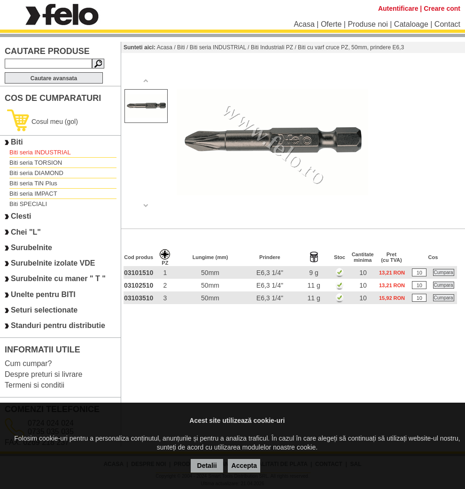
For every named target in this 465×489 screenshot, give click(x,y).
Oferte (331, 24)
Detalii (207, 465)
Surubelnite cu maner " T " (58, 279)
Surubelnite (31, 248)
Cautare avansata (54, 78)
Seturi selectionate (44, 310)
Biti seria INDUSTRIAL (40, 152)
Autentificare (398, 8)
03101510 (138, 272)
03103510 (138, 298)
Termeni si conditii (34, 385)
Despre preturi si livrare (43, 374)
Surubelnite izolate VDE (53, 263)
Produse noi (368, 24)
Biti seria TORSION (35, 162)
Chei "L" (26, 232)
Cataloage (411, 24)
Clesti (21, 217)
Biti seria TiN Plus (33, 183)
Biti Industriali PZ (272, 47)
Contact (447, 24)
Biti (17, 142)
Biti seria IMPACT (33, 193)
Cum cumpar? (28, 363)
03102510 (138, 285)
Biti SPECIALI (28, 203)
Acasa (304, 24)
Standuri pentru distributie (58, 326)
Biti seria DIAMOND (36, 172)
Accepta (244, 465)
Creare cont (442, 8)
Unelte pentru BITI (43, 294)
